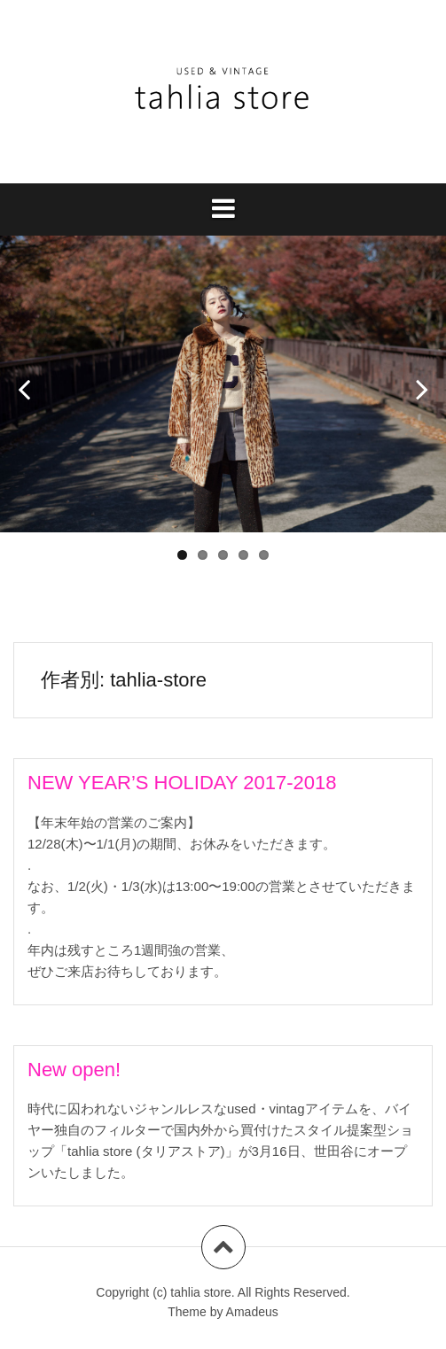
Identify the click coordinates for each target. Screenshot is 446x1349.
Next (415, 382)
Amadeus (252, 1312)
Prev (31, 382)
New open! (74, 1069)
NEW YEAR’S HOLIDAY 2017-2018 (182, 782)
